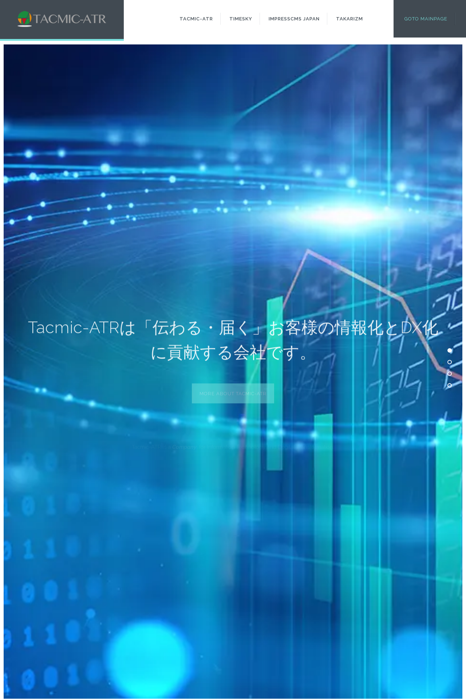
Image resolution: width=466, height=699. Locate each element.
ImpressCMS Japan (294, 18)
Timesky (240, 18)
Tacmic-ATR (196, 18)
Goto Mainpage (425, 18)
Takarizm (349, 18)
